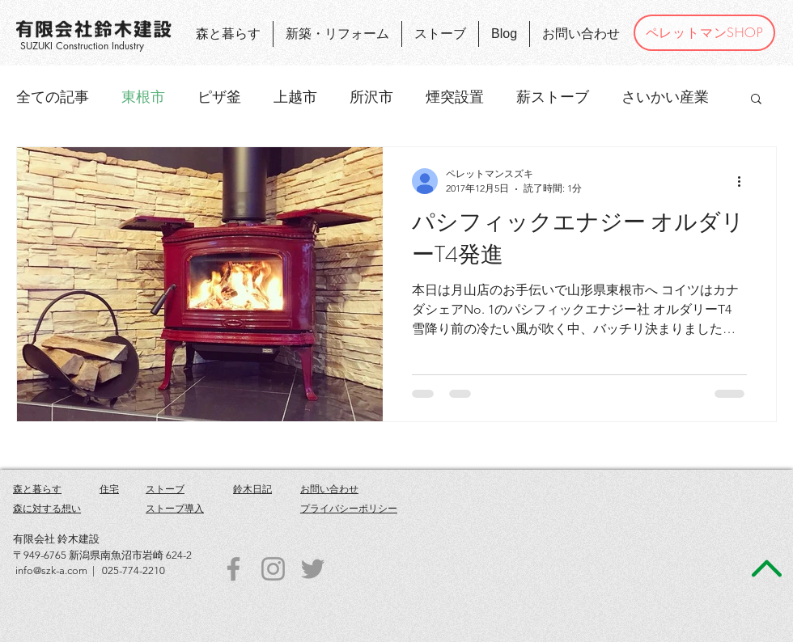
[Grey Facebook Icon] (233, 569)
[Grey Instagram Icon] (273, 569)
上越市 (295, 97)
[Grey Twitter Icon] (313, 569)
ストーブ (165, 489)
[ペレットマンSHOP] (704, 33)
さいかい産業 (665, 97)
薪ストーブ (552, 97)
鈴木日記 (252, 489)
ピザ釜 (219, 97)
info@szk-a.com (51, 570)
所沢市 (371, 97)
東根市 (143, 97)
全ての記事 (52, 97)
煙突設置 (455, 97)
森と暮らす (37, 489)
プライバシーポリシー (348, 508)
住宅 (109, 489)
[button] (756, 99)
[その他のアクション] (744, 181)
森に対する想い (47, 508)
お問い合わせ (329, 489)
